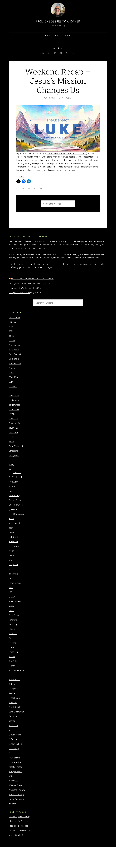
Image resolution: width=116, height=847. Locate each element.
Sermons (13, 716)
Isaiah (11, 551)
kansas (12, 569)
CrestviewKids (15, 423)
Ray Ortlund (14, 661)
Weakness (13, 781)
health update (15, 523)
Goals (11, 491)
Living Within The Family (19, 292)
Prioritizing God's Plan (18, 288)
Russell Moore (15, 698)
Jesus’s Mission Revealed (58, 153)
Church (12, 391)
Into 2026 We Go (16, 835)
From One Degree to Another (58, 21)
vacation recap (15, 767)
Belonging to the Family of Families (24, 283)
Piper (11, 638)
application (14, 350)
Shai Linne (13, 725)
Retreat (12, 684)
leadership (13, 574)
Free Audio (13, 482)
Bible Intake (14, 359)
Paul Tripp (13, 624)
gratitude (13, 509)
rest (10, 675)
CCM (11, 382)
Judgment (13, 564)
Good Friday (14, 495)
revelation (13, 689)
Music (11, 610)
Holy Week (13, 541)
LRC (10, 592)
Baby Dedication (16, 354)
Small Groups (15, 735)
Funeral (12, 486)
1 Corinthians (14, 317)
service (12, 721)
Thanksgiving (14, 758)
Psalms (12, 656)
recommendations (17, 670)
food (11, 469)
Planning (12, 643)
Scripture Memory (17, 712)
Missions (13, 606)
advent (12, 340)
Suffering (13, 739)
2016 (11, 327)
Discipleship (14, 432)
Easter (11, 437)
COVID (12, 414)
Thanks (12, 753)
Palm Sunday (15, 615)
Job (10, 560)
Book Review (15, 363)
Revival (12, 693)
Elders (11, 441)
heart (11, 528)
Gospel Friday (15, 500)
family (11, 464)
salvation (13, 702)
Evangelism (14, 455)
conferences (14, 405)
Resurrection (14, 679)
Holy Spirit (13, 537)
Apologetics (14, 345)
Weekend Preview (17, 790)
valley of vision (15, 771)
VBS (11, 776)
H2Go (11, 518)
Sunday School (15, 744)
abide (11, 336)
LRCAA (12, 597)
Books (12, 368)
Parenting (13, 620)
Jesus (11, 555)
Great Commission (17, 514)
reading (12, 666)
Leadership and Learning (20, 816)
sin (10, 730)
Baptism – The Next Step (20, 830)
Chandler (13, 386)
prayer (11, 647)
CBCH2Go (13, 377)
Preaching (13, 652)
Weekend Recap (35, 189)
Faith (11, 460)
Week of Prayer (16, 785)
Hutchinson (14, 546)
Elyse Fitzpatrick (16, 446)
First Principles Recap (18, 826)
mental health (15, 601)
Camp (11, 373)
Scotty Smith (14, 707)
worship (12, 804)
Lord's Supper (15, 583)
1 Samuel (13, 322)
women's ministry (16, 799)
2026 (11, 331)
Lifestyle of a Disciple (18, 821)
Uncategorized (15, 762)
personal (13, 633)
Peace (12, 629)
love (11, 587)
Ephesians (13, 451)
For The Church (15, 477)
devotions (13, 428)
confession (14, 409)
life (10, 578)
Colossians (14, 396)
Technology (14, 748)
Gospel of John (16, 505)
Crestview (13, 418)
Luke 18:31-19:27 (78, 153)
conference (14, 400)
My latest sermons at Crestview (32, 278)
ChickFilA (17, 472)
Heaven (12, 532)
